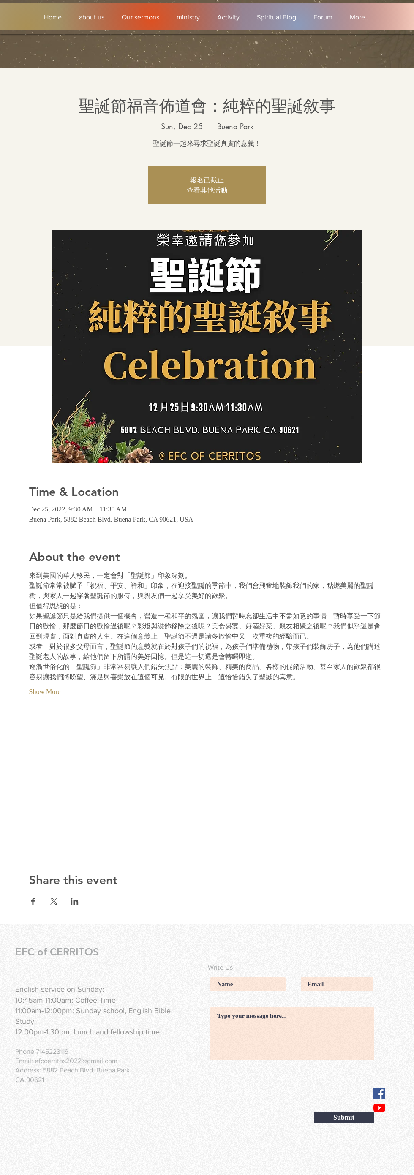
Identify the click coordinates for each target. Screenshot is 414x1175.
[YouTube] (379, 1108)
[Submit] (344, 1117)
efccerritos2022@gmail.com (76, 1060)
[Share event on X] (54, 901)
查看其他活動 (207, 190)
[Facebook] (379, 1093)
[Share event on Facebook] (33, 901)
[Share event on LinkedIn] (75, 901)
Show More (45, 691)
